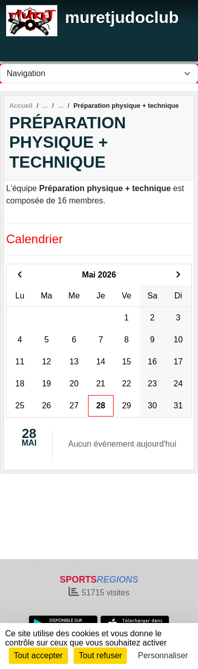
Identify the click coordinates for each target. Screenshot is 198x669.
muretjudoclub (122, 17)
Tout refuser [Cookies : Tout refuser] (100, 655)
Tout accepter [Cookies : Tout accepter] (38, 655)
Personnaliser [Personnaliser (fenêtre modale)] (163, 655)
